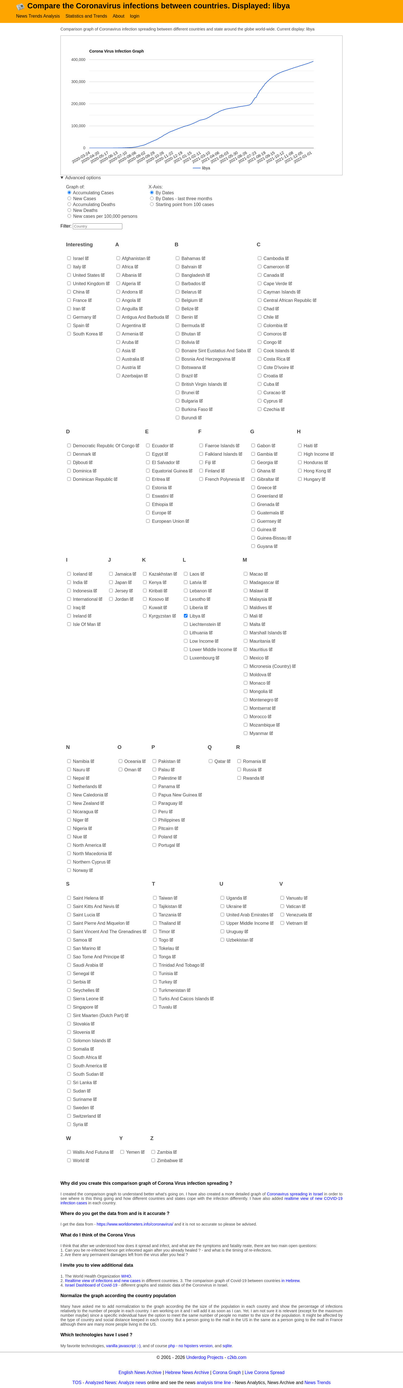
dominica (79, 471)
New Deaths (82, 210)
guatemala (265, 512)
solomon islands (86, 1040)
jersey (118, 590)
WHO (126, 1276)
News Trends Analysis (38, 16)
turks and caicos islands (181, 998)
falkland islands (218, 454)
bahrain (186, 266)
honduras (310, 462)
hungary (309, 479)
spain (75, 325)
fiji (205, 462)
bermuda (188, 325)
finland (209, 471)
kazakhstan (157, 574)
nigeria (77, 828)
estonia (156, 487)
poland (162, 836)
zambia (161, 1152)
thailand (164, 923)
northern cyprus (86, 862)
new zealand (83, 803)
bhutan (186, 334)
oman (128, 769)
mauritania (257, 641)
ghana (260, 471)
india (75, 582)
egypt (154, 454)
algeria (126, 283)
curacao (269, 392)
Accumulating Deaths (91, 204)
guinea (261, 529)
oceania (130, 761)
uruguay (232, 931)
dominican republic (90, 479)
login (134, 16)
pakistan (164, 761)
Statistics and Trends (86, 16)
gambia (262, 454)
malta (252, 624)
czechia (269, 409)
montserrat (257, 708)
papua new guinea (175, 795)
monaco (254, 683)
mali (251, 616)
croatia (268, 375)
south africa (82, 1057)
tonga (162, 956)
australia (127, 359)
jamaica (120, 574)
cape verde (272, 283)
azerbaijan (129, 375)
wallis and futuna (88, 1152)
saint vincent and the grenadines (104, 931)
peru (160, 811)
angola (126, 300)
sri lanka (79, 1082)
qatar (217, 761)
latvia (193, 582)
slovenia (78, 1032)
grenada (263, 504)
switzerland (81, 1116)
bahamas (188, 258)
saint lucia (81, 914)
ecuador (157, 445)
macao (253, 574)
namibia (78, 761)
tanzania (165, 914)
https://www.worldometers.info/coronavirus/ (135, 1224)
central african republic (284, 300)
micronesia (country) (267, 666)
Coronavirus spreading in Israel (295, 1194)
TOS (77, 1382)
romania (249, 761)
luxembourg (199, 658)
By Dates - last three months (181, 198)
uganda (231, 898)
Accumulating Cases (90, 192)
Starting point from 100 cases (182, 204)
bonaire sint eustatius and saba (211, 350)
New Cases (81, 198)
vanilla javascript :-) (123, 1346)
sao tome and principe (93, 956)
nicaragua (80, 811)
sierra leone (83, 998)
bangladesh (190, 275)
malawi (253, 590)
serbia (76, 982)
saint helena (83, 898)
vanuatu (291, 898)
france (77, 300)
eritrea (155, 479)
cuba (266, 384)
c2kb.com (236, 1357)
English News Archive (139, 1372)
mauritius (256, 649)
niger (75, 820)
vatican (290, 906)
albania (126, 275)
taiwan (163, 898)
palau (161, 769)
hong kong (312, 471)
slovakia (78, 1024)
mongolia (256, 691)
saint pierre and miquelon (96, 923)
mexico (254, 658)
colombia (270, 325)
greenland (264, 496)
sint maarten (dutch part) (95, 1015)
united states (83, 275)
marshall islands (263, 632)
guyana (262, 546)
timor (161, 931)
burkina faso (192, 409)
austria (126, 367)
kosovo (153, 599)
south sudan (83, 1074)
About (119, 16)
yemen (130, 1152)
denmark (79, 454)
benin (184, 317)
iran (74, 308)
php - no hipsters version (190, 1346)
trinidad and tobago (176, 965)
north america (84, 845)
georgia (262, 462)
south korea (82, 334)
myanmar (256, 733)
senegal (78, 973)
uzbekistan (235, 940)
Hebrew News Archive (187, 1372)
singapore (80, 1007)
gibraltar (262, 479)
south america (84, 1065)
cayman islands (277, 292)
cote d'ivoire (273, 367)
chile (266, 317)
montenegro (258, 699)
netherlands (82, 786)
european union (165, 521)
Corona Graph (227, 1372)
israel (75, 258)
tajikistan (165, 906)
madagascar (259, 582)
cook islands (273, 350)
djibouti (77, 462)
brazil (184, 375)
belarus (186, 292)
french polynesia (219, 479)
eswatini (157, 496)
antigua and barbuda (140, 317)
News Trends (317, 1382)
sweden (78, 1107)
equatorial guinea (167, 471)
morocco (255, 716)
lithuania (196, 632)
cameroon (271, 266)
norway (77, 870)
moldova (255, 674)
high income (313, 454)
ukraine (231, 906)
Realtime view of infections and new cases (102, 1280)
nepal (76, 778)
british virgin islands (199, 384)
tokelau (163, 948)
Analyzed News (100, 1382)
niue (74, 836)
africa (124, 266)
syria (75, 1124)
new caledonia (85, 795)
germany (79, 317)
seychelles (81, 990)
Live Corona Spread (264, 1372)
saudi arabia (82, 965)
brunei (185, 392)
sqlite (227, 1346)
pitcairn (163, 828)
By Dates (162, 192)
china (76, 292)
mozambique (259, 725)
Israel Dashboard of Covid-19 (91, 1285)
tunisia (163, 973)
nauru (76, 769)
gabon (260, 445)
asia (123, 350)
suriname (79, 1099)
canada (268, 275)
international (82, 599)
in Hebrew (290, 1280)
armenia (127, 334)
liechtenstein (200, 624)
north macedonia (87, 853)
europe (156, 512)
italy (74, 266)
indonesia (79, 590)
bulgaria (187, 401)
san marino (81, 948)
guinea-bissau (268, 538)
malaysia (255, 599)
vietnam (291, 923)
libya (192, 616)
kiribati (152, 590)
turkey (162, 982)
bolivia (185, 342)
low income (199, 641)
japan (118, 582)
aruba (125, 342)
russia (247, 769)
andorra (127, 292)
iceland (77, 574)
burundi (186, 417)
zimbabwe (164, 1160)
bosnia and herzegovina (203, 359)
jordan (118, 599)
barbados (188, 283)
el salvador (160, 462)
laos (191, 574)
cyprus (268, 401)
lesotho (194, 599)
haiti (305, 445)
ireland (76, 616)
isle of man (81, 624)
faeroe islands (217, 445)
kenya (152, 582)
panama (164, 786)
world (76, 1160)
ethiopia (157, 504)
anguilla (127, 308)
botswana (188, 367)
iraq (74, 607)
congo (267, 342)
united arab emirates (245, 914)
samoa (77, 940)
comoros (270, 334)
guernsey (264, 521)
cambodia (271, 258)
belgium (187, 300)
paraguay (165, 803)
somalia (78, 1049)
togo (160, 940)
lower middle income (208, 649)
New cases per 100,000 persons (102, 216)
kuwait (152, 607)
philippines (166, 820)
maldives (255, 607)
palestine (165, 778)
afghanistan (131, 258)
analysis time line (214, 1382)
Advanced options (83, 177)
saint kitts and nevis (90, 906)
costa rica (271, 359)
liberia (193, 607)
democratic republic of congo (101, 445)
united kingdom (86, 283)
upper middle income (245, 923)
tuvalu (162, 1007)
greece (261, 487)
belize (185, 308)
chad (266, 308)
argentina (128, 325)
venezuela (293, 914)
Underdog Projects (204, 1357)
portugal (164, 845)
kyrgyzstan (157, 616)
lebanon (195, 590)
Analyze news (132, 1382)
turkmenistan (169, 990)
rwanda (248, 778)
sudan (76, 1091)
